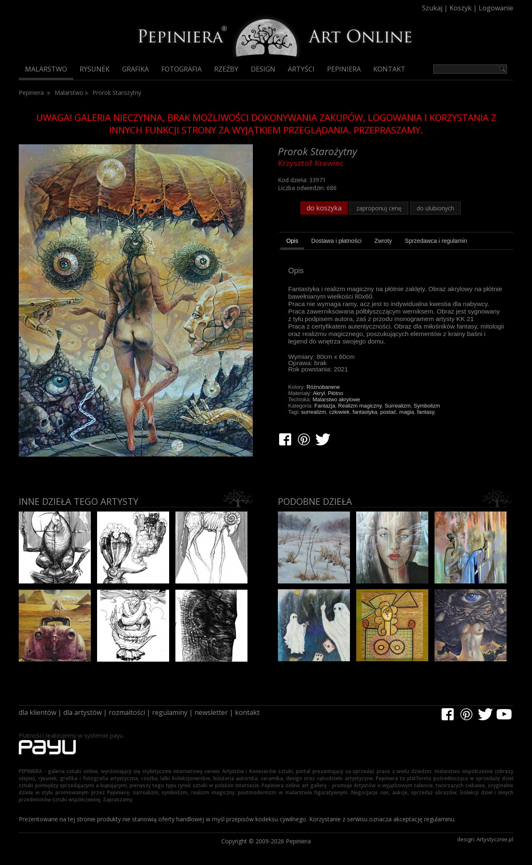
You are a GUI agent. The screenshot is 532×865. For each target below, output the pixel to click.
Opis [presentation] (292, 240)
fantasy (425, 412)
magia (406, 412)
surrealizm (313, 412)
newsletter (211, 712)
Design (263, 69)
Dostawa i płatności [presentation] (336, 240)
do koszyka (324, 208)
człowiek (339, 412)
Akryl (319, 393)
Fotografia (181, 69)
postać (388, 412)
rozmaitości (127, 712)
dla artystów (82, 712)
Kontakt (389, 69)
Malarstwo (46, 69)
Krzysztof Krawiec (311, 163)
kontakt (247, 712)
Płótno (335, 393)
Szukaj (432, 7)
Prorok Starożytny (116, 92)
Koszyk (461, 7)
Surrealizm (397, 406)
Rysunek (95, 69)
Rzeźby (226, 69)
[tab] (292, 242)
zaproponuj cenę (379, 208)
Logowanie (496, 7)
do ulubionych (435, 208)
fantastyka (364, 412)
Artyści (301, 69)
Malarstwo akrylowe (336, 399)
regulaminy (169, 712)
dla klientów (37, 712)
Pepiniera (344, 69)
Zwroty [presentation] (383, 240)
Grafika (135, 69)
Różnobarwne (323, 387)
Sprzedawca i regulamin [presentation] (436, 240)
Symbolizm (427, 406)
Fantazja (325, 406)
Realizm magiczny (360, 406)
